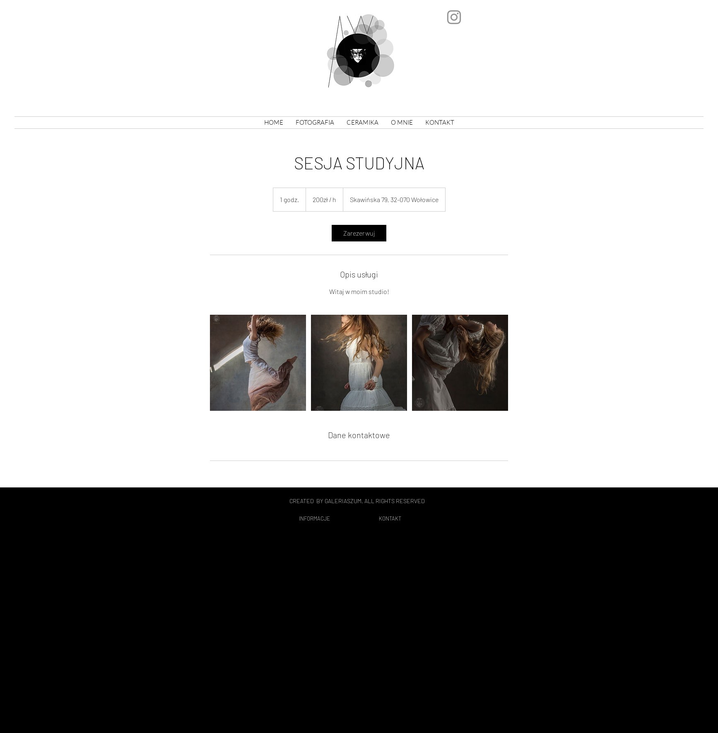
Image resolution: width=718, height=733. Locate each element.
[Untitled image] (258, 363)
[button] (362, 122)
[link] (359, 233)
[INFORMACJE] (314, 519)
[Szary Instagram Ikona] (454, 17)
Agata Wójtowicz (236, 39)
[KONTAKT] (390, 519)
